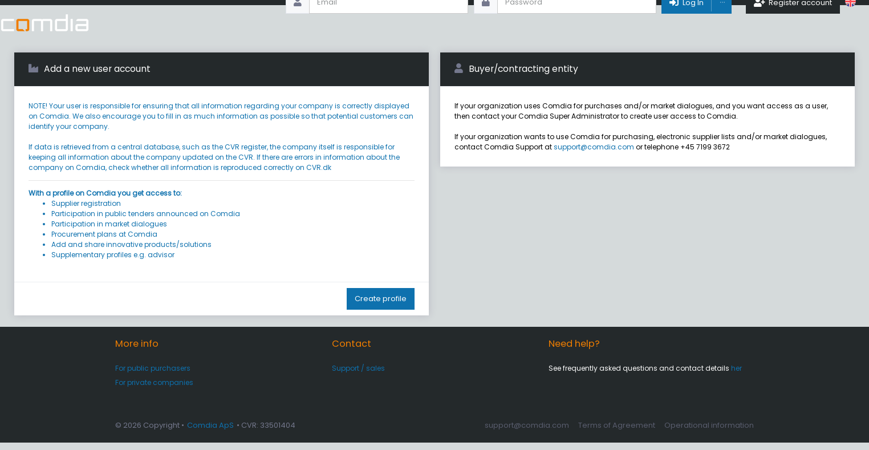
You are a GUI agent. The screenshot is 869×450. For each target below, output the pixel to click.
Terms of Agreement (616, 432)
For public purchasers (152, 375)
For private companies (154, 390)
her (736, 375)
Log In (685, 22)
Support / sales (358, 375)
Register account (793, 22)
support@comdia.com (594, 154)
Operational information (709, 432)
